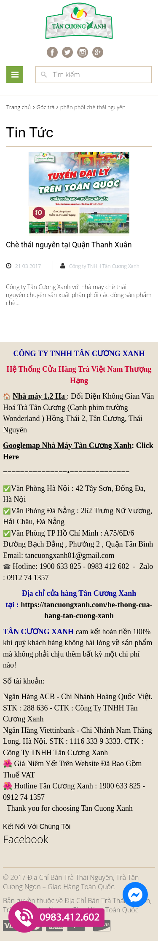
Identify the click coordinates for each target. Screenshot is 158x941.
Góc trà (45, 107)
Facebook (25, 839)
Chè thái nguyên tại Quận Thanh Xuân (69, 244)
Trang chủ (18, 107)
